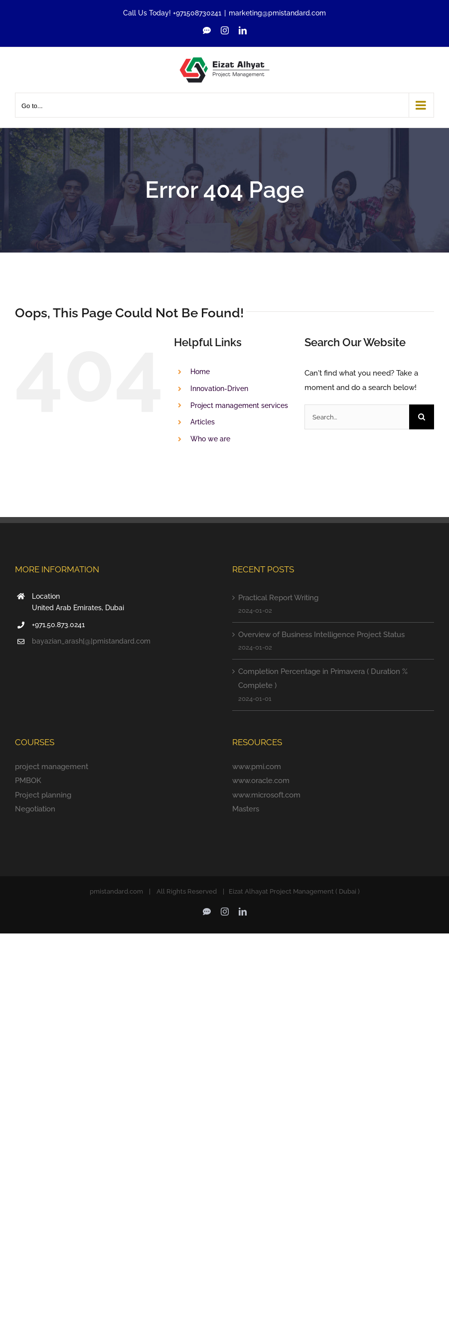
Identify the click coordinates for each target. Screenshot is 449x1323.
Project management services (239, 405)
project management (51, 766)
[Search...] (356, 416)
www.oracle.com (261, 780)
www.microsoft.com (266, 795)
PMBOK (28, 780)
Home (200, 372)
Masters (245, 808)
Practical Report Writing (278, 597)
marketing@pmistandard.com (277, 13)
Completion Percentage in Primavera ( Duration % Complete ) (323, 678)
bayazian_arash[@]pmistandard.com (91, 641)
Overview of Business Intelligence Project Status (321, 634)
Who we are (210, 439)
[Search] (421, 416)
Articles (202, 422)
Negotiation (35, 808)
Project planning (43, 795)
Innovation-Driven (219, 389)
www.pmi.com (256, 766)
